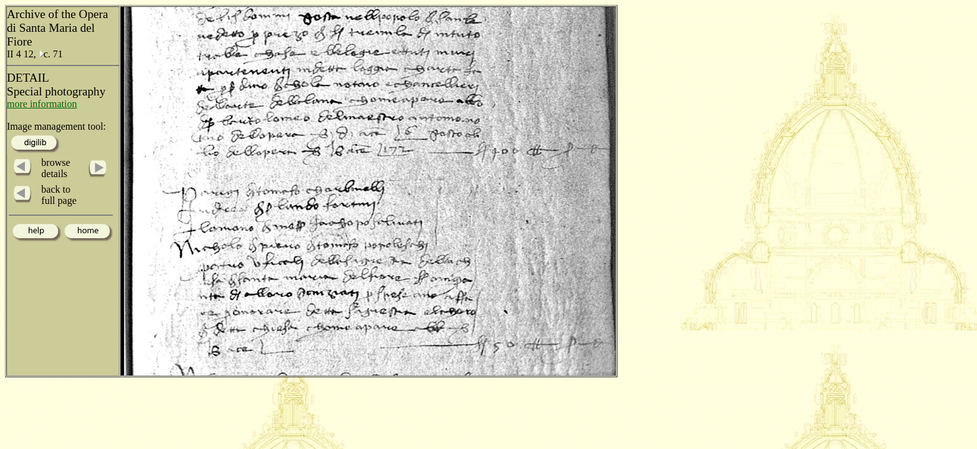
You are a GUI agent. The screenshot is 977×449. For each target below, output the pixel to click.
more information (42, 104)
